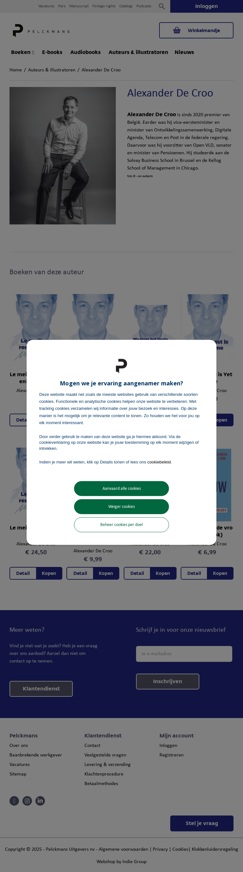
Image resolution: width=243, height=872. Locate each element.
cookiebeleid (159, 461)
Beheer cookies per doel (121, 525)
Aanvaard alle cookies (122, 488)
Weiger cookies (121, 506)
